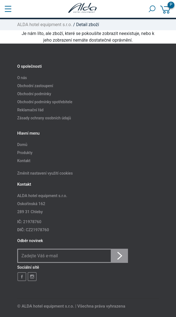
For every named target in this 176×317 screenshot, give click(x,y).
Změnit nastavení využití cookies (45, 173)
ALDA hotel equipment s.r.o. (44, 24)
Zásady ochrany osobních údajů (44, 118)
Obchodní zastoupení (35, 86)
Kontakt (24, 161)
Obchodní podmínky (34, 94)
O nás (22, 78)
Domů (22, 145)
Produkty (24, 153)
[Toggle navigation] (8, 9)
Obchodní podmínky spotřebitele (44, 102)
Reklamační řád (30, 110)
